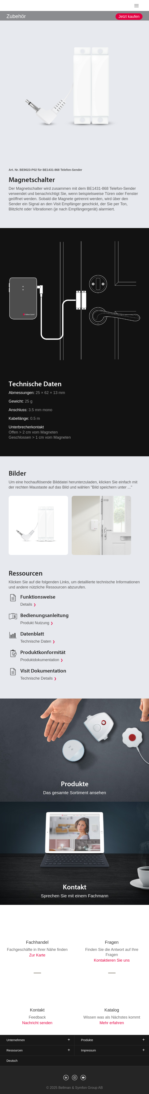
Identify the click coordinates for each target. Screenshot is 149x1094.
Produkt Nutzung (34, 623)
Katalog (112, 1010)
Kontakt (37, 1010)
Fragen (112, 942)
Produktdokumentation (39, 660)
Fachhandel (37, 942)
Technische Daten (35, 641)
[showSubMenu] (74, 15)
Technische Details (36, 678)
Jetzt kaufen (129, 16)
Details (26, 604)
